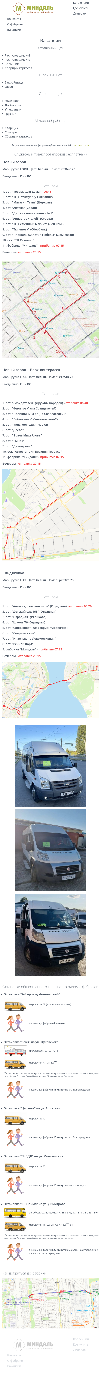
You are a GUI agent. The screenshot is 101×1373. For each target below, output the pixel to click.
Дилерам (79, 13)
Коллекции (81, 3)
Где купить (80, 8)
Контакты (14, 19)
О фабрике (15, 24)
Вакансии (14, 30)
